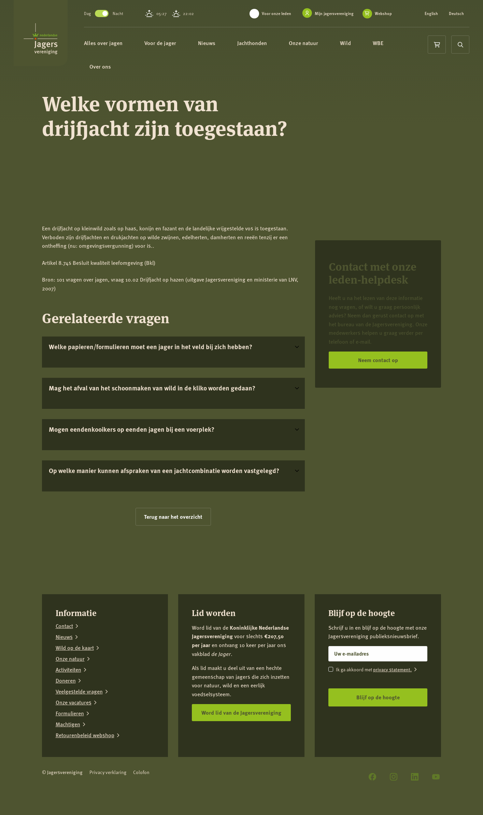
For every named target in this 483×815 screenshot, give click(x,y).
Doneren (66, 680)
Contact (64, 626)
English (431, 14)
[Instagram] (393, 776)
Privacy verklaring (107, 772)
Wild (358, 43)
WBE (390, 43)
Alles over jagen (116, 43)
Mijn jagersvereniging (334, 13)
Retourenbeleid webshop (85, 735)
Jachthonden (265, 43)
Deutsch (456, 14)
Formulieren (70, 713)
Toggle (111, 13)
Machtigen (68, 724)
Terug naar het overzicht (173, 516)
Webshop (383, 14)
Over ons (113, 68)
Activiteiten (68, 669)
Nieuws (219, 43)
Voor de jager (173, 43)
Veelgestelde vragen (79, 691)
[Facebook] (372, 776)
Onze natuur (316, 43)
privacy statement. (392, 669)
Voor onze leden (276, 13)
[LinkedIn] (414, 776)
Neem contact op (378, 360)
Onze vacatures (73, 702)
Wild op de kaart (75, 647)
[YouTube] (435, 776)
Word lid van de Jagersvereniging (241, 712)
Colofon (141, 772)
